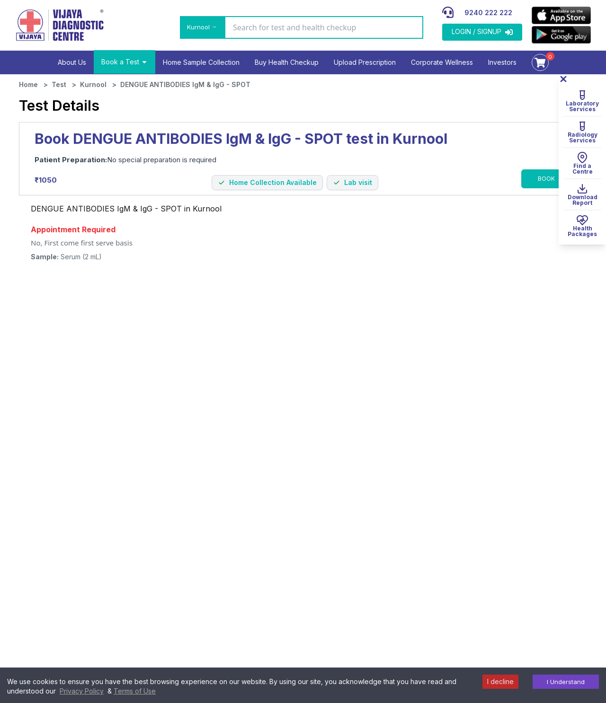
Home (28, 84)
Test (59, 84)
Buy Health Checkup (287, 62)
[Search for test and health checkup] (323, 27)
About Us (72, 62)
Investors (502, 62)
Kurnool (93, 84)
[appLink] (561, 15)
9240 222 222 (488, 13)
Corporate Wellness (442, 62)
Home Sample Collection (201, 62)
